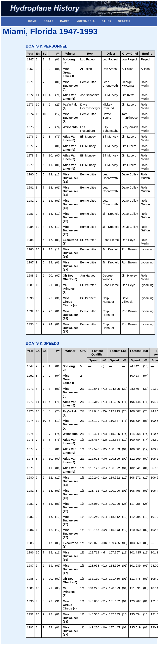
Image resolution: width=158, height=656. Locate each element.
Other (106, 21)
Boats (48, 21)
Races (65, 21)
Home (32, 21)
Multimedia (85, 21)
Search (124, 21)
